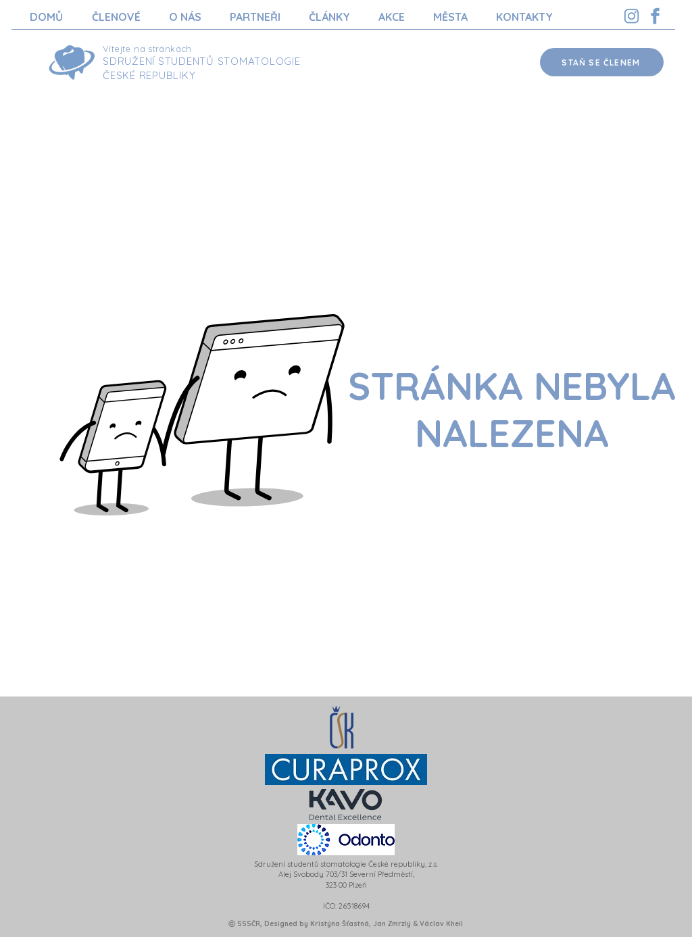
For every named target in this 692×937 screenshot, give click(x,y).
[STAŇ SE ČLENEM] (602, 62)
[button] (116, 17)
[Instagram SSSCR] (631, 15)
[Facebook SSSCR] (655, 15)
